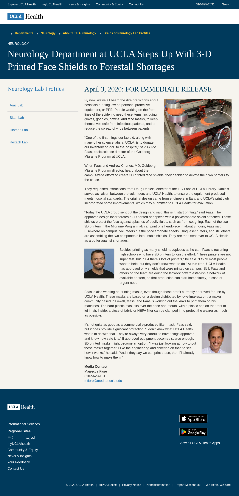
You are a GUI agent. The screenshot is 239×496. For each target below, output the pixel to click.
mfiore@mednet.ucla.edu (103, 381)
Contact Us (136, 4)
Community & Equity (109, 4)
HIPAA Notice (108, 484)
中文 (10, 437)
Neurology (48, 33)
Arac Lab (16, 105)
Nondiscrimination (158, 484)
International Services (23, 424)
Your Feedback (18, 462)
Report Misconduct (188, 484)
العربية (30, 437)
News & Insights (79, 4)
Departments (24, 33)
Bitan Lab (17, 118)
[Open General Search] (226, 4)
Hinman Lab (19, 130)
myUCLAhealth (52, 4)
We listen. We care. (219, 484)
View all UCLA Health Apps (199, 443)
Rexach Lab (19, 142)
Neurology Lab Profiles (35, 88)
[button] (21, 4)
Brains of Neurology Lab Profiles (127, 33)
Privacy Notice (131, 484)
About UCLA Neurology (79, 33)
